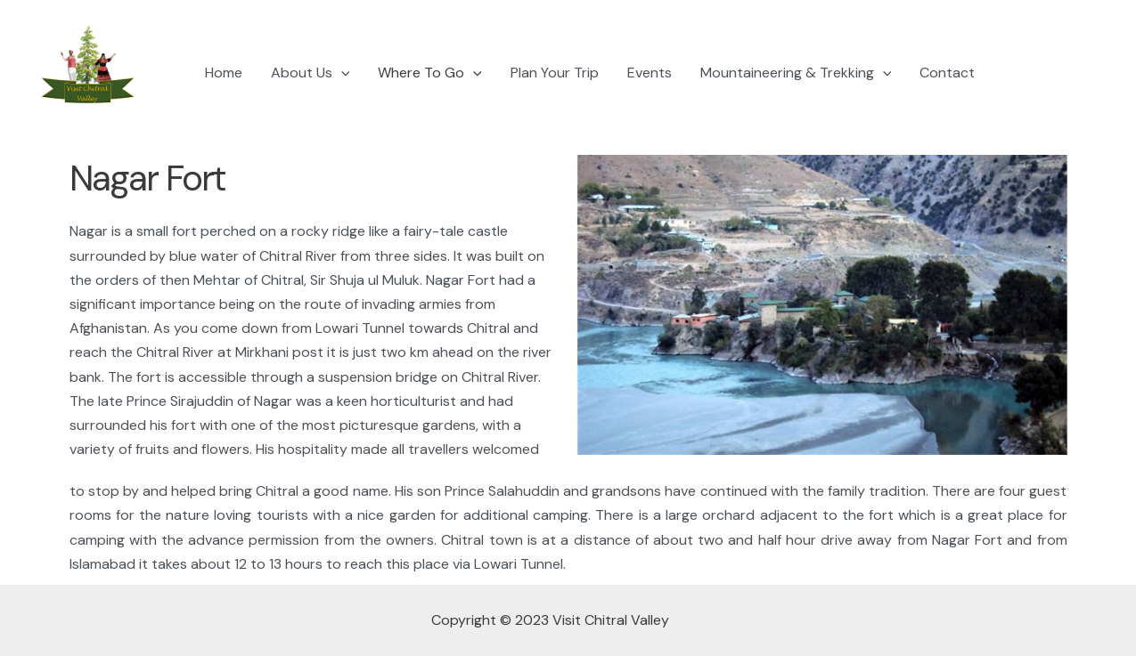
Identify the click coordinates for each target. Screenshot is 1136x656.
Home (223, 72)
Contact (947, 72)
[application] (341, 73)
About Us (310, 73)
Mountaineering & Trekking (796, 73)
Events (649, 72)
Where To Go (430, 73)
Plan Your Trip (555, 72)
